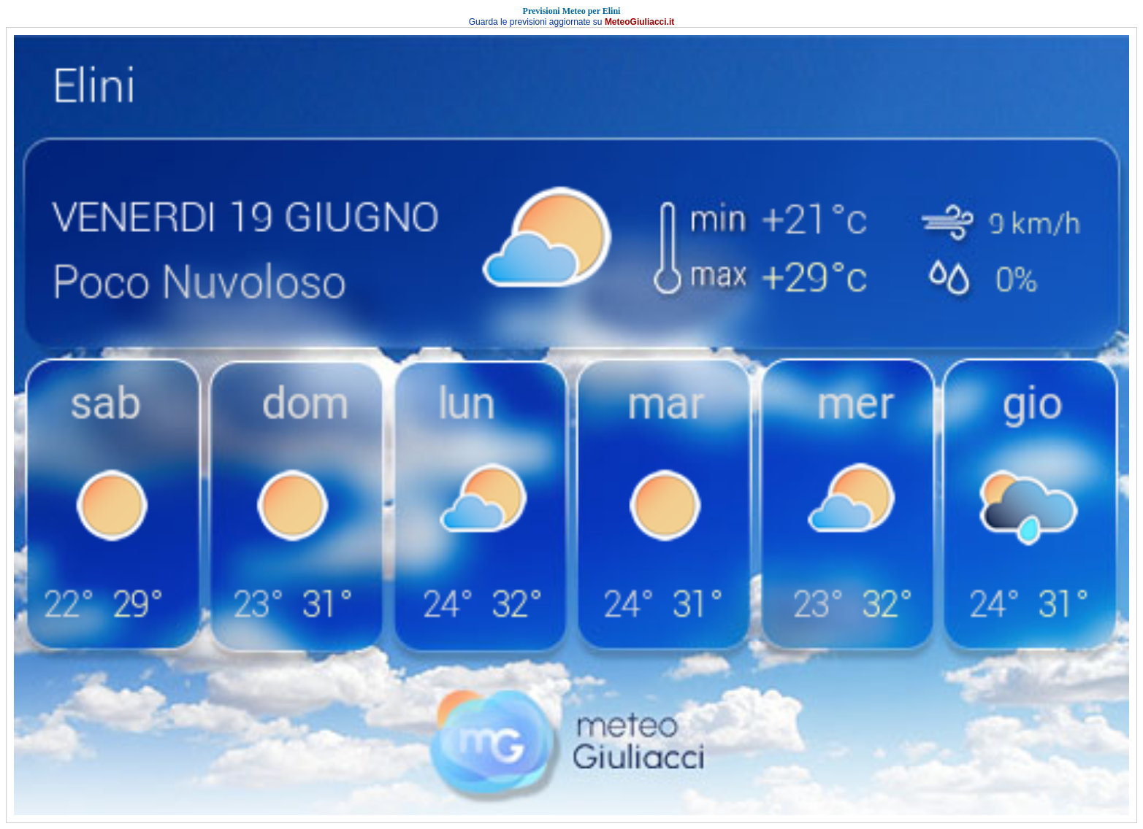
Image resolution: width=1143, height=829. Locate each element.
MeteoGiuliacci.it (639, 22)
